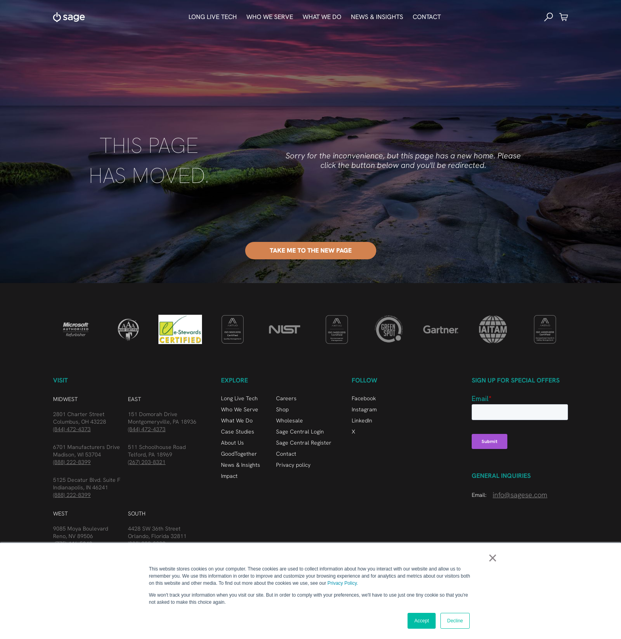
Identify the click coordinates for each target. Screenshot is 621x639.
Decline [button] (455, 621)
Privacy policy (293, 464)
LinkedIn (362, 420)
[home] (69, 17)
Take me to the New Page (311, 250)
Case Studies (237, 431)
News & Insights (240, 464)
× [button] (492, 557)
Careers (286, 398)
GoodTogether (239, 453)
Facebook (364, 398)
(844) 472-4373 (72, 429)
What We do (322, 17)
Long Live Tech (213, 17)
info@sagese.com (520, 494)
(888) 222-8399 (72, 462)
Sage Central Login (300, 431)
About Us (232, 442)
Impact (229, 475)
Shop (282, 409)
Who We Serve (239, 409)
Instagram (364, 409)
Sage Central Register (303, 442)
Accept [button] (421, 621)
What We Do (237, 420)
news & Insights (377, 17)
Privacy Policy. (343, 583)
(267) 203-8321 (147, 462)
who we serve (269, 17)
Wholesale (289, 420)
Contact (427, 17)
